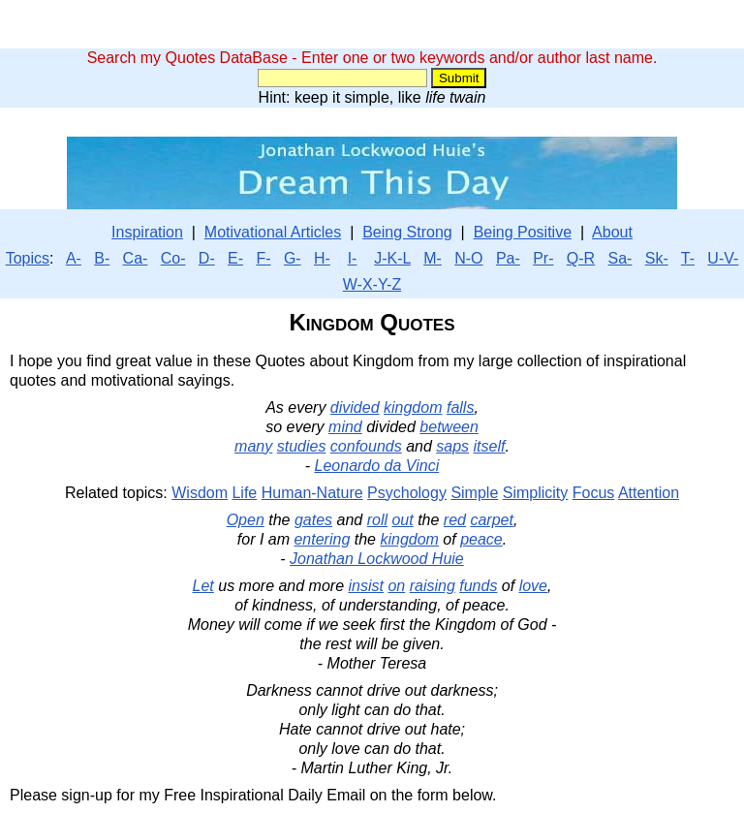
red (455, 520)
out (402, 520)
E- (235, 258)
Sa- (619, 258)
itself (490, 446)
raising (432, 586)
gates (313, 520)
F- (263, 258)
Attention (648, 493)
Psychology (407, 493)
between (449, 427)
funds (478, 586)
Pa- (508, 258)
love (533, 586)
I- (352, 258)
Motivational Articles (272, 232)
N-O (468, 258)
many (253, 446)
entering (322, 539)
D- (207, 258)
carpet (491, 520)
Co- (173, 258)
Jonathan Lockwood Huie (377, 558)
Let (203, 586)
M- (432, 258)
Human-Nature (312, 493)
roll (377, 520)
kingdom (413, 407)
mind (345, 427)
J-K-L (392, 258)
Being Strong (407, 232)
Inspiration (147, 232)
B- (101, 258)
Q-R (581, 258)
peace (481, 539)
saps (452, 446)
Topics (27, 258)
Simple (474, 493)
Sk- (656, 258)
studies (301, 446)
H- (322, 258)
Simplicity (536, 493)
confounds (366, 446)
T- (688, 258)
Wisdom (199, 493)
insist (366, 586)
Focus (594, 493)
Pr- (543, 258)
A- (73, 258)
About (612, 232)
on (396, 586)
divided (355, 407)
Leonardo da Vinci (377, 465)
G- (292, 258)
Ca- (135, 258)
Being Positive (523, 232)
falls (460, 407)
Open (245, 520)
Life (244, 493)
